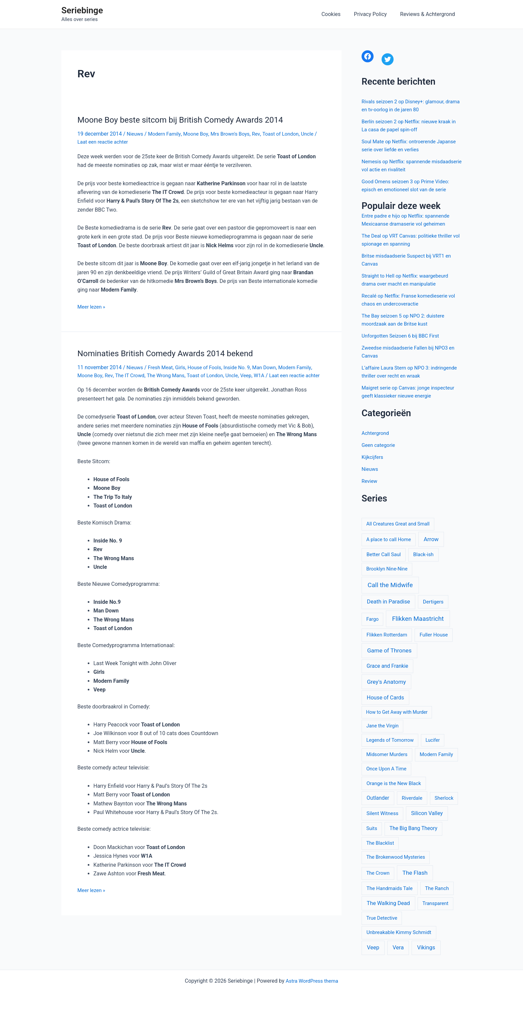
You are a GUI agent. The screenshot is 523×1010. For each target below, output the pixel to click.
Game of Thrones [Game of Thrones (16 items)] (389, 650)
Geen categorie (379, 445)
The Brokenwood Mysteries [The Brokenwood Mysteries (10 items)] (395, 857)
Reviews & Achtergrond (429, 14)
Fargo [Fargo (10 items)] (372, 619)
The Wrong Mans (170, 375)
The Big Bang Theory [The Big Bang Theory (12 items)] (413, 828)
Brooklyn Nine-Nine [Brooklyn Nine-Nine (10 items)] (387, 569)
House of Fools (209, 367)
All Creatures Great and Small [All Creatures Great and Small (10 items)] (398, 524)
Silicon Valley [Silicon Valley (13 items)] (427, 813)
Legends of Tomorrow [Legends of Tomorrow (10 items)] (390, 740)
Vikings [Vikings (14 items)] (426, 947)
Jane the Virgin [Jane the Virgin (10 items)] (382, 726)
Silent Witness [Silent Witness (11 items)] (383, 813)
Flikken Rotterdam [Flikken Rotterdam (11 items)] (387, 635)
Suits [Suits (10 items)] (371, 828)
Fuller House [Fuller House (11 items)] (434, 635)
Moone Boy (199, 134)
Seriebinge (82, 10)
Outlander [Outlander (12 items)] (378, 798)
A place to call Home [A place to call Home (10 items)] (388, 539)
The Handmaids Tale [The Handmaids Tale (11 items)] (390, 888)
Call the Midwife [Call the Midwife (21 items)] (390, 585)
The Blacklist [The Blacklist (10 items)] (380, 843)
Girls (183, 367)
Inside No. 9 (243, 367)
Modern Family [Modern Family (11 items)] (436, 754)
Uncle (318, 134)
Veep (256, 375)
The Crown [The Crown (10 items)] (378, 873)
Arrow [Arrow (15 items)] (431, 539)
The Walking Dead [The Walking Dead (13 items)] (388, 903)
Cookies (337, 14)
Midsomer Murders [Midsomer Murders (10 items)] (386, 754)
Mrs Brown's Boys (236, 134)
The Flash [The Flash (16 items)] (415, 872)
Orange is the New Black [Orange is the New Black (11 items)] (394, 783)
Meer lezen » (92, 306)
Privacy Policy (374, 14)
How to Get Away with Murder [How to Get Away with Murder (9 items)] (397, 712)
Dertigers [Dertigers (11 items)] (433, 602)
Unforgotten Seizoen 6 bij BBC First (403, 336)
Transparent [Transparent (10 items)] (436, 903)
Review (370, 481)
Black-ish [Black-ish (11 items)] (423, 554)
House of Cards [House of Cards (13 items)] (385, 697)
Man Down (273, 367)
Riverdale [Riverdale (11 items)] (412, 798)
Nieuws (135, 134)
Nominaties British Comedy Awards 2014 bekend (171, 353)
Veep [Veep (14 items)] (373, 947)
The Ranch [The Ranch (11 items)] (437, 888)
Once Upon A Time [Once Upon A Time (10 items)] (386, 769)
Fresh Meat (162, 367)
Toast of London (289, 134)
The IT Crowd (132, 375)
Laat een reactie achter (108, 141)
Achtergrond (376, 433)
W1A (270, 375)
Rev (263, 134)
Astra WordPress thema (312, 981)
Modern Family (166, 134)
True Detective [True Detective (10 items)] (381, 918)
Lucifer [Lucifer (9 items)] (433, 740)
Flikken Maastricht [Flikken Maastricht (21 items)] (418, 618)
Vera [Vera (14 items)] (398, 947)
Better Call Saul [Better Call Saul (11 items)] (384, 554)
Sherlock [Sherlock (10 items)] (444, 798)
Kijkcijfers (373, 457)
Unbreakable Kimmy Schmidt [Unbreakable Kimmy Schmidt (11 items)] (399, 932)
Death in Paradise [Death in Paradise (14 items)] (388, 601)
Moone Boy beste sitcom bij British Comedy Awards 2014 (187, 120)
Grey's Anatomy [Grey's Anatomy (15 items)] (386, 681)
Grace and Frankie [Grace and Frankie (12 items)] (387, 666)
